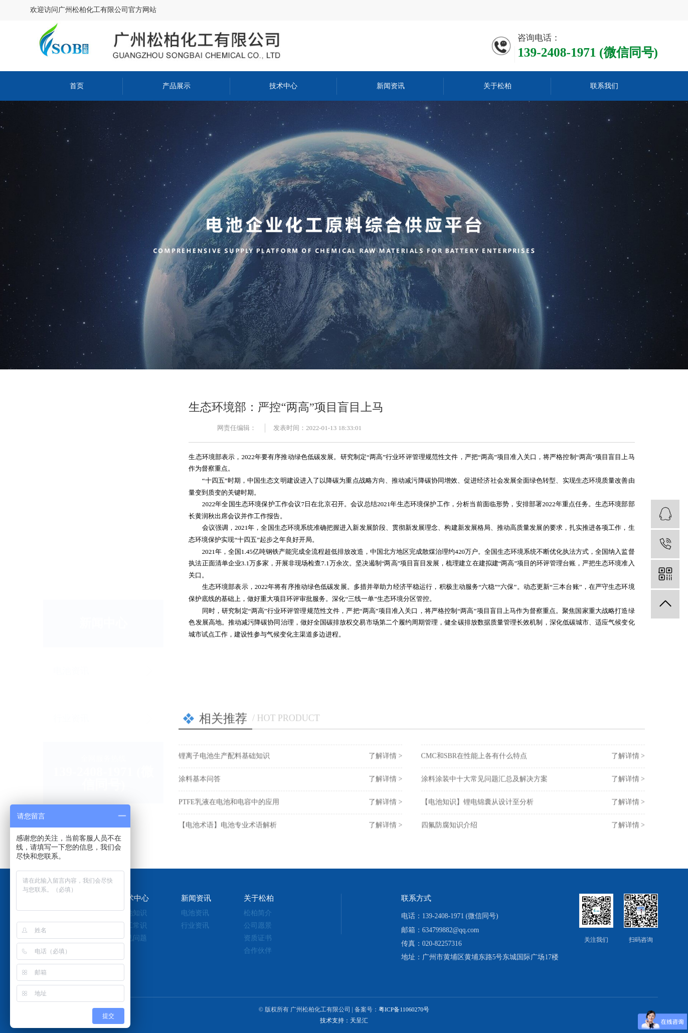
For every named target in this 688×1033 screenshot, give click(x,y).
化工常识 (133, 925)
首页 (77, 86)
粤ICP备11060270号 (404, 1009)
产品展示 (176, 86)
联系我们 (604, 86)
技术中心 (283, 86)
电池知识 (133, 913)
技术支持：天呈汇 (344, 1020)
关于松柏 (497, 86)
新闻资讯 (391, 86)
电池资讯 (71, 570)
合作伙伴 (258, 950)
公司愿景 (258, 925)
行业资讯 (71, 617)
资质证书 (258, 938)
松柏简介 (258, 913)
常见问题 (133, 938)
